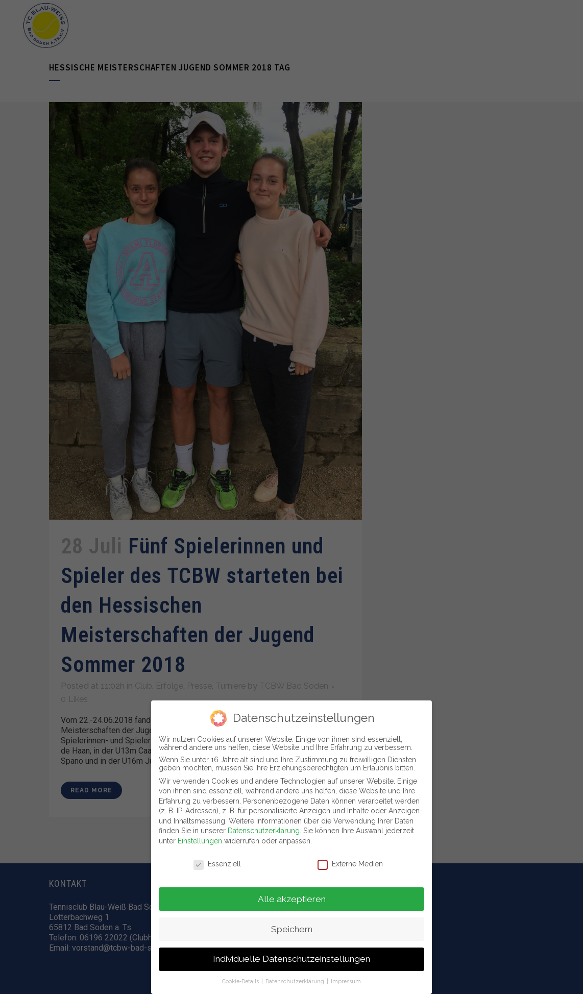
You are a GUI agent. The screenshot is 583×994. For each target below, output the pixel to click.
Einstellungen (200, 839)
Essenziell (217, 861)
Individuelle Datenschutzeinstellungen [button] (291, 957)
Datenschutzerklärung (264, 829)
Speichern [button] (291, 927)
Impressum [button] (346, 979)
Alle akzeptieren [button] (292, 896)
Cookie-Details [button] (241, 979)
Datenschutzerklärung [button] (295, 979)
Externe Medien (350, 861)
